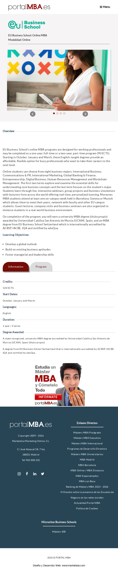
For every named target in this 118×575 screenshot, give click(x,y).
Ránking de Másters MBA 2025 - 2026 (87, 486)
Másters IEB (59, 531)
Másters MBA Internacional (87, 443)
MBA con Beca (87, 481)
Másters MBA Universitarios (87, 454)
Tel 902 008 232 (31, 460)
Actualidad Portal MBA (87, 503)
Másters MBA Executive (87, 438)
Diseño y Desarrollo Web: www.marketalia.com (59, 565)
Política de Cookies (87, 508)
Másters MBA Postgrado (87, 432)
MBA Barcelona (87, 465)
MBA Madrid (87, 459)
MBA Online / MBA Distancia (87, 470)
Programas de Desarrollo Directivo (87, 448)
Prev (32, 114)
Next (85, 114)
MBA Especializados (87, 476)
